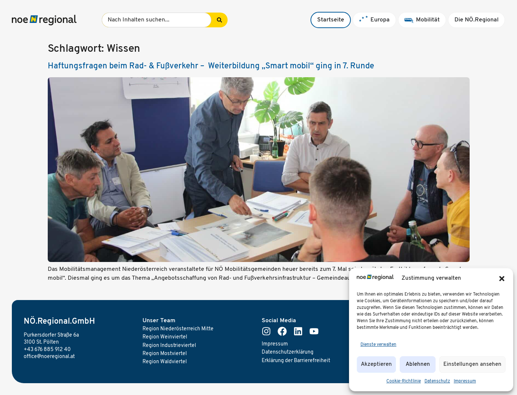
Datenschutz (437, 381)
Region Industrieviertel (169, 345)
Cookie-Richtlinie (403, 381)
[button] (502, 278)
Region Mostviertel (164, 353)
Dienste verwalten (378, 345)
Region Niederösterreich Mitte (178, 329)
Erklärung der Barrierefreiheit (296, 360)
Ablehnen (418, 364)
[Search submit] (219, 20)
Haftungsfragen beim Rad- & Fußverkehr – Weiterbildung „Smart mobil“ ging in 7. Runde (211, 66)
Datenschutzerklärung (287, 352)
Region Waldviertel (164, 361)
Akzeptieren (376, 364)
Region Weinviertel (164, 337)
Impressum (465, 381)
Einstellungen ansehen (472, 364)
